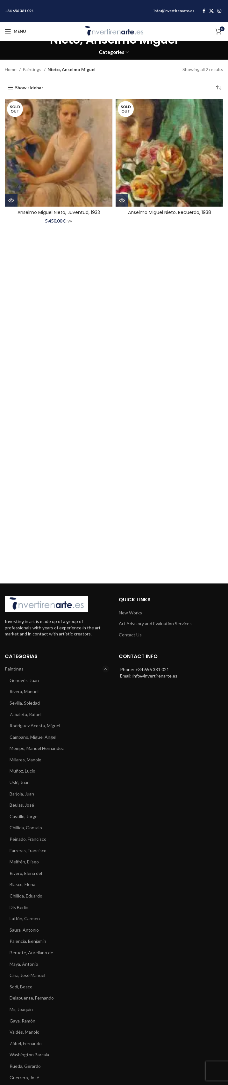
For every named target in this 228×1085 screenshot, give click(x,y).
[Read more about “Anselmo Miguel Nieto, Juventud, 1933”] (11, 200)
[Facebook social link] (204, 11)
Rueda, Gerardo (25, 1066)
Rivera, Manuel (24, 691)
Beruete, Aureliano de (31, 952)
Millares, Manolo (25, 759)
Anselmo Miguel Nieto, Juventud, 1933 (59, 212)
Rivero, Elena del (26, 873)
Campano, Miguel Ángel (33, 737)
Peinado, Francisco (28, 839)
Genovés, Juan (24, 680)
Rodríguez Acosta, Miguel (35, 725)
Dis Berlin (19, 907)
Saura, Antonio (24, 930)
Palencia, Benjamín (28, 941)
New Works (130, 612)
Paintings (32, 69)
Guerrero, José (24, 1077)
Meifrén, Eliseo (24, 861)
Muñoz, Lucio (22, 770)
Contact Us (130, 634)
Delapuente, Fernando (32, 998)
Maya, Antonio (24, 964)
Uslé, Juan (20, 782)
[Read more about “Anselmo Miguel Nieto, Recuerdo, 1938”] (122, 200)
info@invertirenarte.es (173, 10)
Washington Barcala (29, 1054)
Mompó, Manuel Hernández (37, 748)
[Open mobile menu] (15, 31)
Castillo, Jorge (24, 816)
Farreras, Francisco (28, 850)
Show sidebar (29, 87)
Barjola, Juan (22, 793)
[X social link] (211, 11)
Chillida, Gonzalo (26, 827)
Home (11, 69)
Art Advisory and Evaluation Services (155, 623)
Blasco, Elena (22, 884)
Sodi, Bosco (21, 986)
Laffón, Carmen (25, 918)
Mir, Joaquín (21, 1009)
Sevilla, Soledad (25, 703)
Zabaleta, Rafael (25, 714)
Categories (111, 52)
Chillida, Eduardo (26, 895)
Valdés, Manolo (24, 1032)
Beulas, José (22, 805)
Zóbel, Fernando (26, 1043)
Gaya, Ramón (22, 1020)
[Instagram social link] (219, 11)
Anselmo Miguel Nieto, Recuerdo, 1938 (169, 212)
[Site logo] (114, 30)
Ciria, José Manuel (27, 975)
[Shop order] (218, 87)
